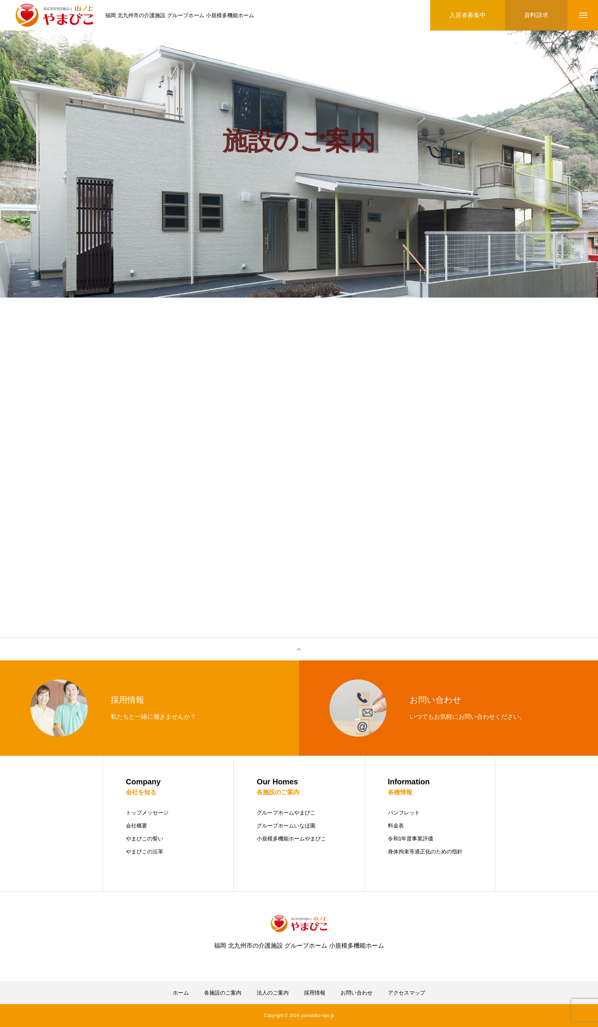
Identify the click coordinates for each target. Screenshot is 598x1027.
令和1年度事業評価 (411, 838)
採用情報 (314, 993)
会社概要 (136, 825)
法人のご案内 (273, 993)
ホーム (181, 993)
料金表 (396, 825)
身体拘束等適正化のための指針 (425, 851)
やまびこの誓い (144, 838)
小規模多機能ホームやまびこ (291, 838)
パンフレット (404, 812)
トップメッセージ (147, 812)
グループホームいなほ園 (286, 825)
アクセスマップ (406, 993)
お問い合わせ (357, 993)
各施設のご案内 (222, 993)
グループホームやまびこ (286, 812)
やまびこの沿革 (144, 851)
